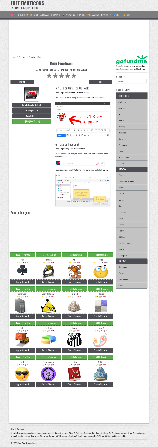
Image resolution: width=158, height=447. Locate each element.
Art (119, 114)
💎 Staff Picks (22, 14)
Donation (120, 66)
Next (100, 81)
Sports (32, 57)
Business (122, 132)
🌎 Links (116, 14)
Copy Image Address (31, 110)
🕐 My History (106, 14)
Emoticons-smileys (126, 181)
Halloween (123, 279)
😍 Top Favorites (68, 14)
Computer (122, 145)
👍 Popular (44, 14)
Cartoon (122, 139)
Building (122, 126)
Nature (121, 230)
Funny (121, 193)
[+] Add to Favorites (22, 254)
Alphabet (122, 102)
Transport (122, 255)
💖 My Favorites (93, 14)
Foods (121, 187)
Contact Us (36, 443)
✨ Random (81, 14)
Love (120, 218)
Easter (121, 273)
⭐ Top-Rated (55, 14)
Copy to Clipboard (22, 282)
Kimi (39, 57)
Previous (22, 81)
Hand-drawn (123, 157)
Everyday (22, 57)
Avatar (121, 120)
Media (121, 163)
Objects (121, 237)
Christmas (122, 267)
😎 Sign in (126, 14)
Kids (120, 206)
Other (121, 285)
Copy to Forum (31, 115)
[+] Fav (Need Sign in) (32, 121)
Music (121, 224)
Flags (120, 151)
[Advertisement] (103, 5)
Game (121, 200)
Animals (121, 108)
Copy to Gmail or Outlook (31, 105)
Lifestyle (122, 212)
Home (13, 57)
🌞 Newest (34, 14)
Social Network (125, 243)
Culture (121, 175)
